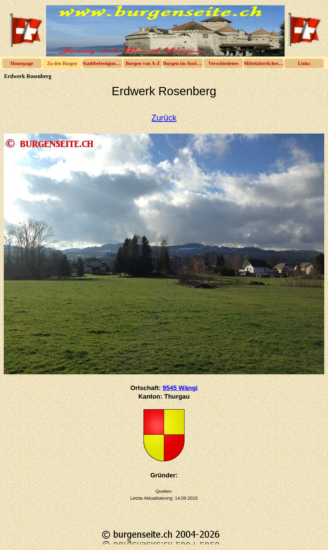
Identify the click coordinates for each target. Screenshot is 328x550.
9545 (180, 387)
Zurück (163, 117)
